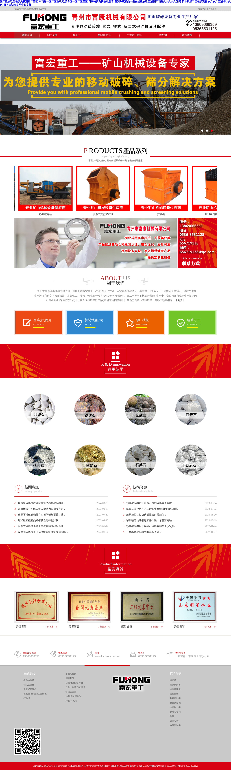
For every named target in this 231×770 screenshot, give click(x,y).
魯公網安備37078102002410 (143, 766)
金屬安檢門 (175, 712)
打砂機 (164, 214)
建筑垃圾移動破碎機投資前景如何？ (146, 514)
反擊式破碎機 (29, 689)
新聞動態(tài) (105, 35)
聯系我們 (27, 41)
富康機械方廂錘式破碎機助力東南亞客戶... (42, 509)
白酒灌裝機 (175, 725)
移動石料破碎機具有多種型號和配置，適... (42, 514)
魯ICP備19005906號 (120, 766)
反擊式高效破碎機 (106, 214)
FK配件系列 (71, 701)
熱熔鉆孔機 (175, 698)
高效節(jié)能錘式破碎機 (35, 694)
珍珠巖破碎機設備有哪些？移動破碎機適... (42, 503)
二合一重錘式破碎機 (75, 687)
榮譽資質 (21, 626)
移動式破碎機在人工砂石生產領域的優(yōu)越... (152, 509)
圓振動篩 (70, 678)
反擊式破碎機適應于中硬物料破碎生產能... (42, 526)
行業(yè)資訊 (134, 35)
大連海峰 (174, 694)
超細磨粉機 (175, 703)
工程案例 (162, 35)
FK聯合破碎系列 (73, 696)
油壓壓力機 (175, 707)
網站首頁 (27, 35)
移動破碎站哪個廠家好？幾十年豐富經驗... (150, 520)
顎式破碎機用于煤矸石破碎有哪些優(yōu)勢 (150, 526)
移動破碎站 (48, 214)
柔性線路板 (175, 689)
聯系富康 (213, 9)
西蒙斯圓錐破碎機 (74, 682)
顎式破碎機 (28, 684)
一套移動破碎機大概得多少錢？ (144, 532)
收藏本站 (202, 9)
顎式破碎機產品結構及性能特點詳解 (38, 520)
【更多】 (180, 300)
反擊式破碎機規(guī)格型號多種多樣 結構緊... (43, 532)
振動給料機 (28, 680)
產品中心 (78, 35)
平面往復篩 (71, 673)
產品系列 (29, 673)
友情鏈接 (175, 673)
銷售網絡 (187, 35)
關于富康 (52, 35)
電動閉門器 (175, 684)
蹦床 (172, 716)
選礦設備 (174, 721)
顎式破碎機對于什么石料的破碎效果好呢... (150, 503)
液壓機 (173, 680)
